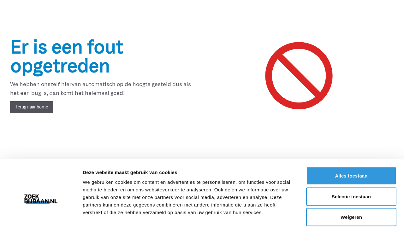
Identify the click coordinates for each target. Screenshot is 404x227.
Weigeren (351, 185)
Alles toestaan (351, 144)
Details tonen (341, 214)
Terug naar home (31, 107)
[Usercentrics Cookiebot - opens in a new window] (40, 214)
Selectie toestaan (351, 165)
